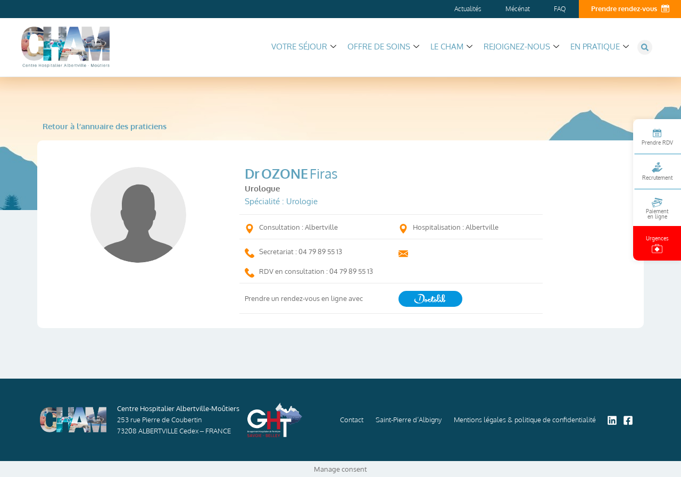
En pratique (599, 46)
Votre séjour (303, 46)
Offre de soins (383, 46)
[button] (644, 47)
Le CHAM (451, 46)
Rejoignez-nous (521, 46)
